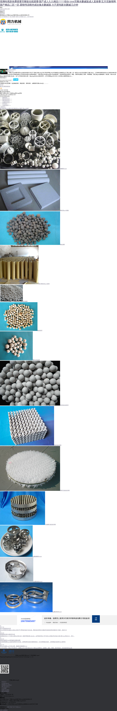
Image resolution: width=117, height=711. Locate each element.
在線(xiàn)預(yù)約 (5, 8)
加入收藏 (12, 16)
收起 (1, 7)
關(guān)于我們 (4, 38)
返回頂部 (2, 10)
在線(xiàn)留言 (4, 56)
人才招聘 (2, 60)
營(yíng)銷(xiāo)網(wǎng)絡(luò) (8, 53)
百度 (1, 710)
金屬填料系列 (6, 102)
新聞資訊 (2, 42)
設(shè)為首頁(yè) (4, 16)
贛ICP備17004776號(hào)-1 (14, 707)
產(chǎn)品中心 (4, 45)
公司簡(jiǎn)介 (5, 683)
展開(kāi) (2, 12)
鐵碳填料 (4, 97)
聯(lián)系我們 (3, 64)
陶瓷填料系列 (6, 99)
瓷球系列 (4, 103)
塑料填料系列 (6, 100)
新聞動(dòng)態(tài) (7, 685)
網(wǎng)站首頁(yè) (5, 34)
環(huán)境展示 (4, 49)
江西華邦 (5, 710)
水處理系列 (5, 105)
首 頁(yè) (4, 681)
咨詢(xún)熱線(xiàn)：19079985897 (25, 16)
